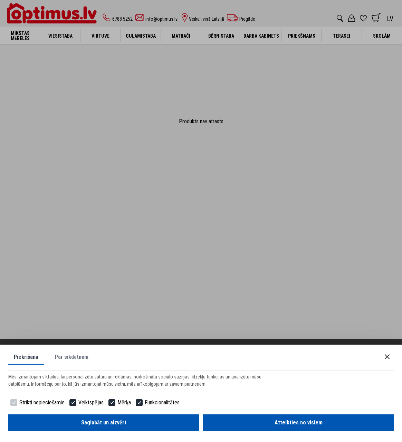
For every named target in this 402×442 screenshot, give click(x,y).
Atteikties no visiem (299, 422)
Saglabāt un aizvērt (103, 422)
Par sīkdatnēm (71, 357)
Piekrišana (26, 357)
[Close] (387, 356)
